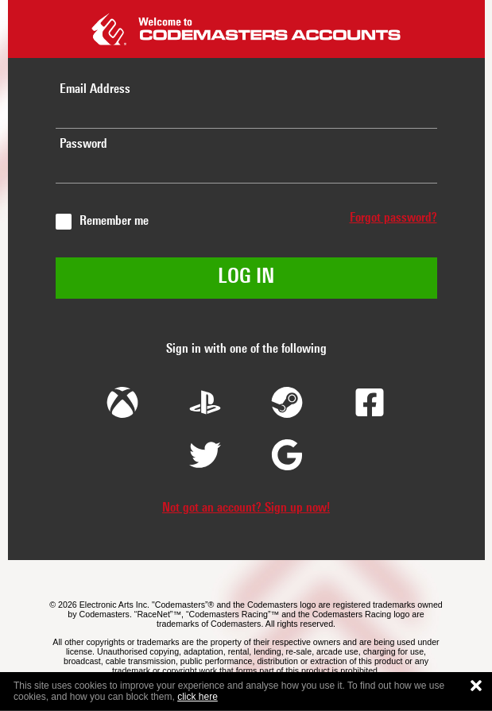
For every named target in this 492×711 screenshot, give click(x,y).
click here (197, 696)
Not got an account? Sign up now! (246, 508)
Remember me (114, 221)
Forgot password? (393, 218)
